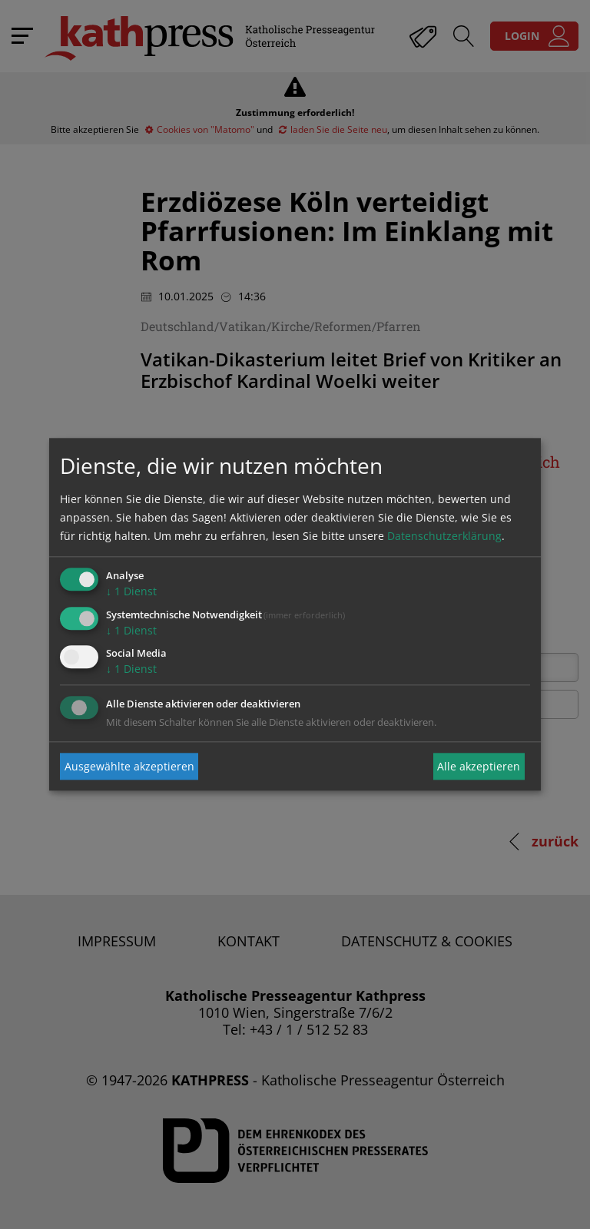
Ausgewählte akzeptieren (129, 766)
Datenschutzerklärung (444, 535)
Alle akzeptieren (478, 766)
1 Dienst (131, 591)
